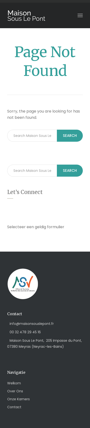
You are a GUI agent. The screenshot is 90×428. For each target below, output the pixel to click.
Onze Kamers (18, 399)
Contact (14, 407)
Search (70, 135)
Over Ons (15, 391)
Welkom (14, 383)
